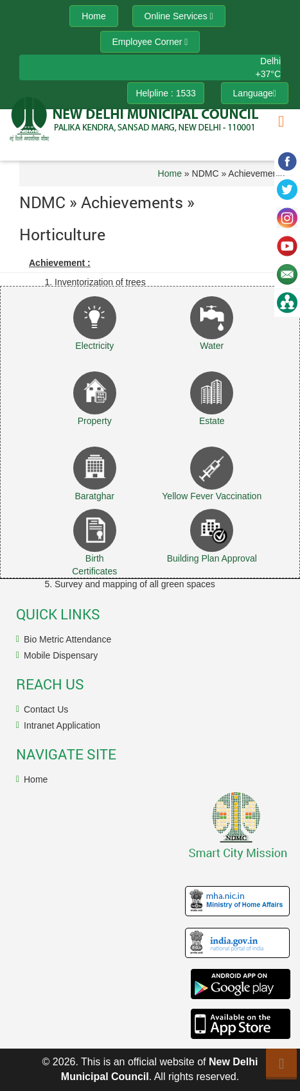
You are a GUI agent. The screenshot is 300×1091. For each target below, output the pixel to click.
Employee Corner (150, 42)
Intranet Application (62, 725)
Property (95, 421)
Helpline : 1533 (165, 93)
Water (212, 346)
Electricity (94, 346)
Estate (212, 421)
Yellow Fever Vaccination (211, 496)
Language (254, 93)
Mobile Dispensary (61, 655)
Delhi (270, 61)
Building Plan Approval (212, 558)
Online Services (179, 16)
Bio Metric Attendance (67, 639)
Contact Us (46, 709)
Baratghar (94, 496)
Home (170, 173)
